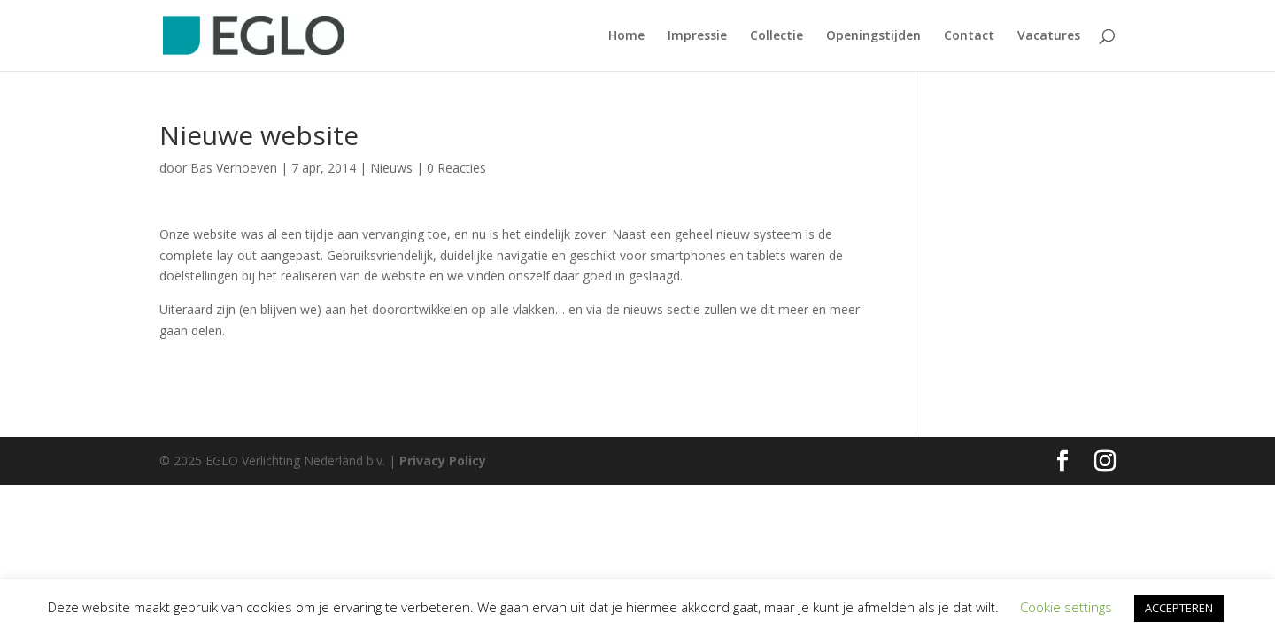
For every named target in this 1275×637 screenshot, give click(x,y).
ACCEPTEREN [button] (1179, 608)
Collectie (776, 36)
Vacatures (1048, 36)
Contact (969, 36)
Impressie (697, 36)
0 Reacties (456, 167)
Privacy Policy (442, 460)
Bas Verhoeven (233, 167)
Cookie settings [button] (1066, 607)
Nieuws (391, 167)
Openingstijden (873, 36)
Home (626, 36)
